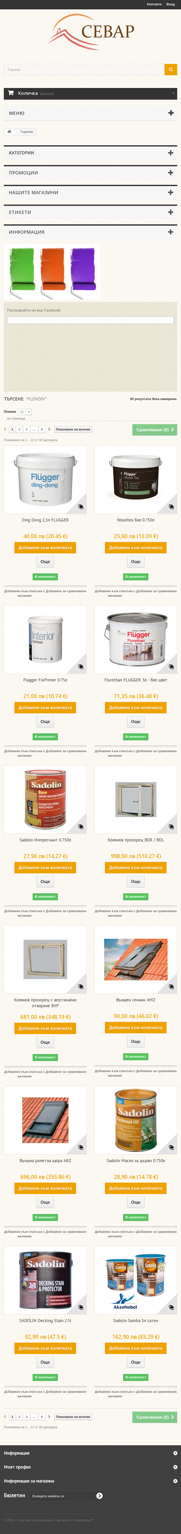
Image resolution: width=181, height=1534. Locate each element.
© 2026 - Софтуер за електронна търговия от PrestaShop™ (49, 1520)
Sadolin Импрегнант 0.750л (45, 840)
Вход (171, 4)
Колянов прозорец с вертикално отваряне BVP (45, 1002)
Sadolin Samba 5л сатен (135, 1320)
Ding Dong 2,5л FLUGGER (45, 520)
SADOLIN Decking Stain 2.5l (45, 1320)
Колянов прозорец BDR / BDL (136, 840)
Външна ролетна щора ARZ (45, 1160)
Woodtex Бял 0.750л (135, 520)
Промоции (23, 173)
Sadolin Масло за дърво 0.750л (136, 1160)
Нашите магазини (33, 192)
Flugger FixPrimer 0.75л (45, 680)
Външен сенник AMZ (135, 1000)
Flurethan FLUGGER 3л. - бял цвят (135, 680)
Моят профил (17, 1467)
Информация (27, 232)
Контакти (154, 4)
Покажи (10, 411)
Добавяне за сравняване (66, 591)
